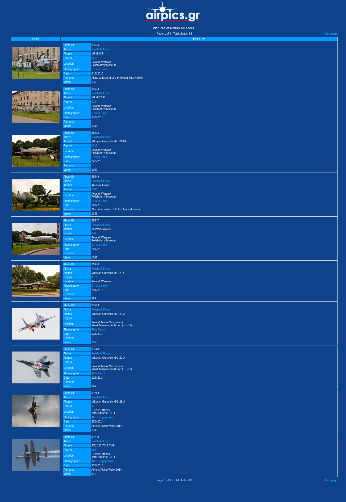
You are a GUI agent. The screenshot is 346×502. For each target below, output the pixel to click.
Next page (331, 33)
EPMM (127, 325)
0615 (94, 145)
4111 (94, 277)
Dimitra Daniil (99, 69)
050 (93, 449)
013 (93, 101)
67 (92, 405)
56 (92, 318)
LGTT (110, 413)
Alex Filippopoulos (102, 417)
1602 (94, 189)
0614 (94, 57)
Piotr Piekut (98, 329)
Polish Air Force (100, 49)
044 (93, 233)
